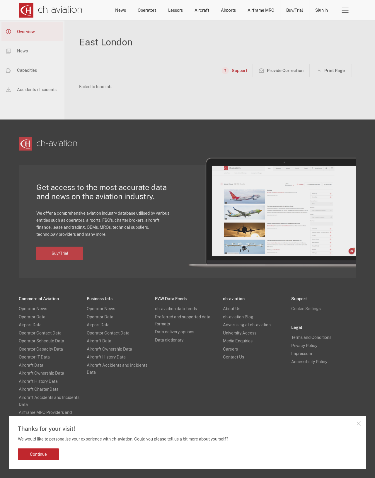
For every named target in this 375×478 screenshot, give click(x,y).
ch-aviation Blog (238, 317)
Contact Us (233, 357)
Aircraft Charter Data (39, 389)
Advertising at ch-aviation (247, 324)
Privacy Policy (304, 345)
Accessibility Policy (309, 361)
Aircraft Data (31, 365)
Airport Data (30, 324)
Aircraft (202, 10)
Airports (228, 10)
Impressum (301, 353)
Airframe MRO (261, 10)
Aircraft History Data (38, 381)
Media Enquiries (238, 341)
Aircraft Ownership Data (41, 373)
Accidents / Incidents (31, 89)
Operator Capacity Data (41, 349)
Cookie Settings (306, 309)
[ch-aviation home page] (50, 10)
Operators (147, 10)
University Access (239, 333)
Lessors (175, 10)
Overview (20, 31)
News (120, 10)
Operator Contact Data (40, 333)
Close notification (359, 423)
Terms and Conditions (311, 337)
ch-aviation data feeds (176, 308)
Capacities (21, 70)
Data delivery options (174, 332)
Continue (38, 454)
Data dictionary (169, 340)
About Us (231, 308)
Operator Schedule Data (41, 341)
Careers (230, 349)
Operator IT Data (34, 357)
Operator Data (32, 317)
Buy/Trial (294, 10)
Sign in (321, 10)
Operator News (33, 308)
